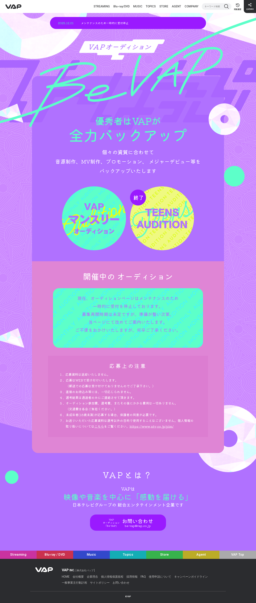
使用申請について (160, 576)
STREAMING (102, 6)
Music (91, 554)
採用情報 (132, 576)
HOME (66, 576)
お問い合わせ (121, 582)
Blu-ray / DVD (55, 554)
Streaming (18, 554)
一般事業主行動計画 (74, 582)
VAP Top (237, 554)
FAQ (143, 576)
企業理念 (92, 576)
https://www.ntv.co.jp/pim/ (152, 426)
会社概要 (78, 576)
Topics (128, 554)
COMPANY (191, 6)
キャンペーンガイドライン (191, 576)
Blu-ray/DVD (121, 6)
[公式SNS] (250, 6)
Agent (201, 554)
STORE (163, 6)
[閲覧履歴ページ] (237, 6)
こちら (99, 426)
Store (164, 554)
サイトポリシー (100, 582)
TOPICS (151, 6)
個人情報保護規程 (112, 576)
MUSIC (137, 6)
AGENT (176, 6)
